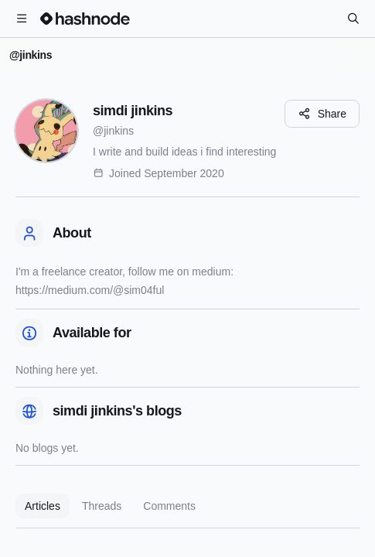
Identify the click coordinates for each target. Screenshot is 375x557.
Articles (42, 506)
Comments (169, 506)
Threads (101, 506)
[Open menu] (21, 18)
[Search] (353, 18)
